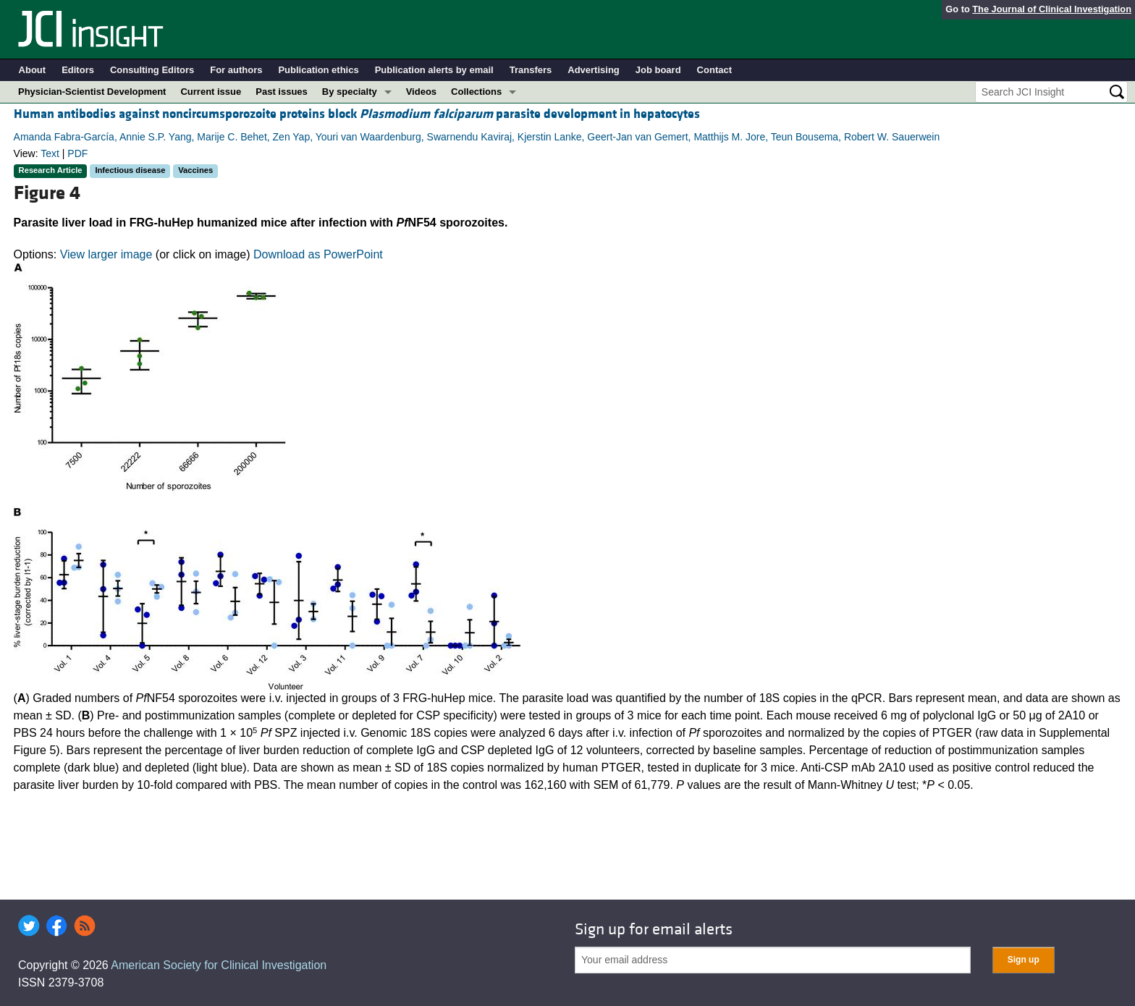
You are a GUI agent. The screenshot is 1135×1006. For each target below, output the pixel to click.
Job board (658, 69)
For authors (236, 69)
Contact (714, 69)
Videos (421, 91)
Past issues (282, 91)
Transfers (531, 69)
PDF (77, 153)
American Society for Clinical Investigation (218, 965)
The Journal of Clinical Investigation (1051, 9)
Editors (78, 69)
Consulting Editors (152, 69)
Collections (476, 91)
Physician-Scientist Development (92, 91)
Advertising (594, 69)
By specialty (349, 91)
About (32, 69)
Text (50, 153)
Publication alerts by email (434, 69)
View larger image (106, 254)
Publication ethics (318, 69)
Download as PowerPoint (318, 254)
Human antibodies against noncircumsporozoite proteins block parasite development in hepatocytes (357, 114)
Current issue (210, 91)
